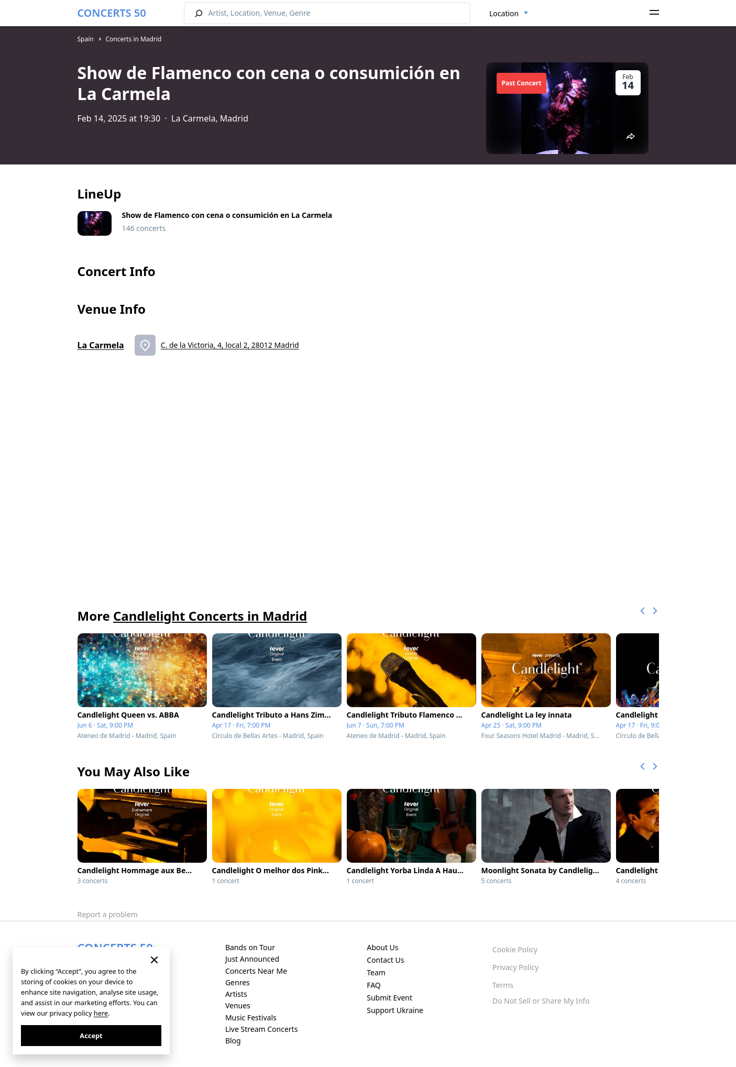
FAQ (374, 985)
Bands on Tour (250, 947)
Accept (91, 1035)
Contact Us (385, 960)
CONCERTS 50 (112, 13)
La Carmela (101, 345)
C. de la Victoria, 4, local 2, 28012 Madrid (230, 345)
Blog (233, 1041)
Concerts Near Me (256, 971)
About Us (382, 947)
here (101, 1013)
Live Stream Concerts (261, 1029)
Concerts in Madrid (133, 39)
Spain (86, 39)
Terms (502, 985)
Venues (237, 1005)
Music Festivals (251, 1017)
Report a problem (108, 914)
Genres (237, 982)
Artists (236, 994)
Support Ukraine (395, 1010)
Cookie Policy (514, 949)
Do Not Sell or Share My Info (541, 1001)
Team (376, 972)
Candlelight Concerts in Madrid (210, 615)
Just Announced (252, 959)
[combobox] (509, 13)
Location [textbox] (504, 13)
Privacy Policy (515, 967)
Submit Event (389, 998)
